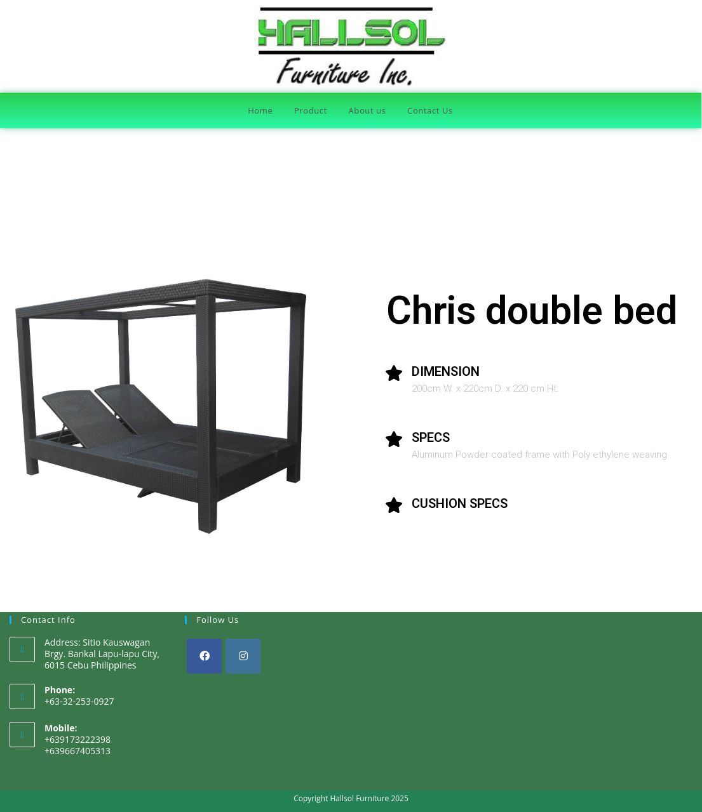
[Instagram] (243, 656)
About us (367, 110)
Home (260, 110)
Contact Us (430, 110)
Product (310, 110)
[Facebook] (204, 656)
